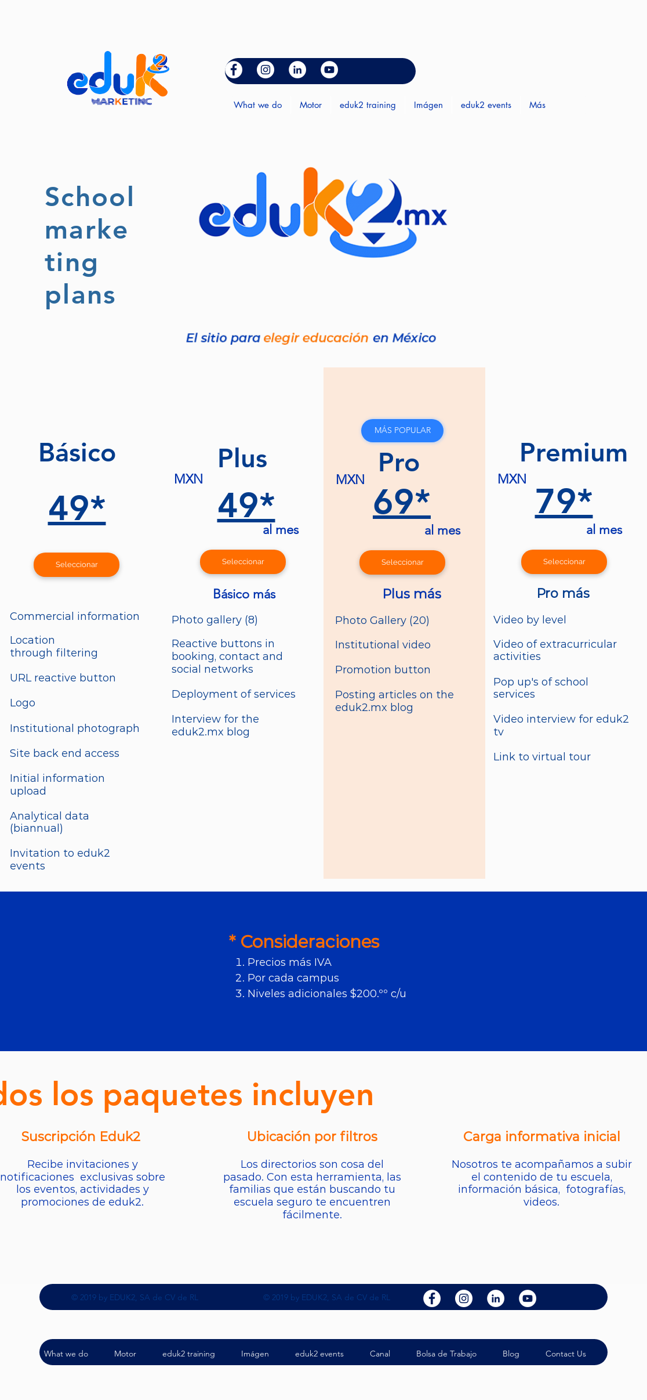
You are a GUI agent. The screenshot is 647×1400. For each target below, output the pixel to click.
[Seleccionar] (76, 565)
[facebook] (233, 69)
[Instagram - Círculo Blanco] (265, 69)
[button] (402, 430)
